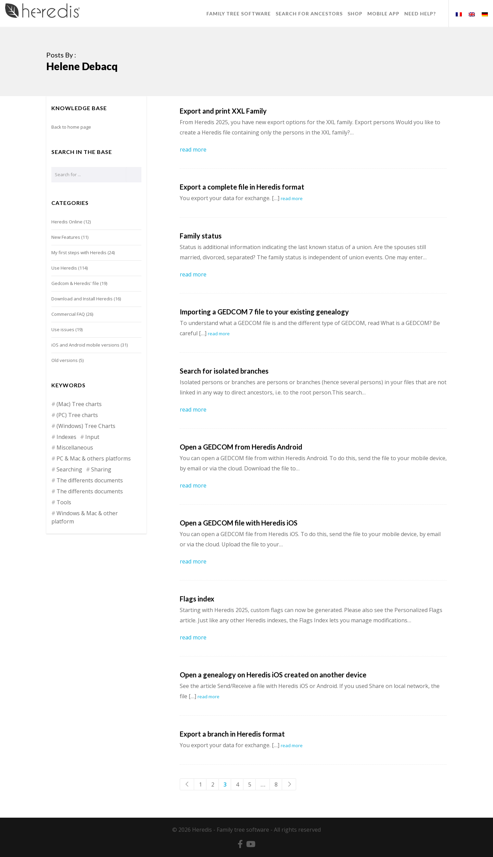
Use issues (62, 329)
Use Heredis (64, 268)
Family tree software (243, 829)
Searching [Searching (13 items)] (69, 469)
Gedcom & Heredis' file (75, 283)
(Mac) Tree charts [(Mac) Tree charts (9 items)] (79, 404)
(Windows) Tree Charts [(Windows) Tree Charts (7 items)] (85, 426)
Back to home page (71, 127)
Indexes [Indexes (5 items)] (66, 437)
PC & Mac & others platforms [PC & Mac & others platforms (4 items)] (93, 458)
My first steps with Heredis (78, 252)
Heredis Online (67, 222)
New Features (65, 237)
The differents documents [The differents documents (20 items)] (89, 480)
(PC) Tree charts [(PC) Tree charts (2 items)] (77, 415)
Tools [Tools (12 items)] (63, 502)
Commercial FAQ (68, 314)
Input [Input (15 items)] (92, 437)
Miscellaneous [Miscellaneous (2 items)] (74, 447)
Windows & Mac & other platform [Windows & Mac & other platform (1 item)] (84, 517)
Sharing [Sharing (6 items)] (101, 469)
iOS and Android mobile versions (85, 345)
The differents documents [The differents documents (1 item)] (89, 491)
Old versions (64, 360)
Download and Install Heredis (82, 299)
